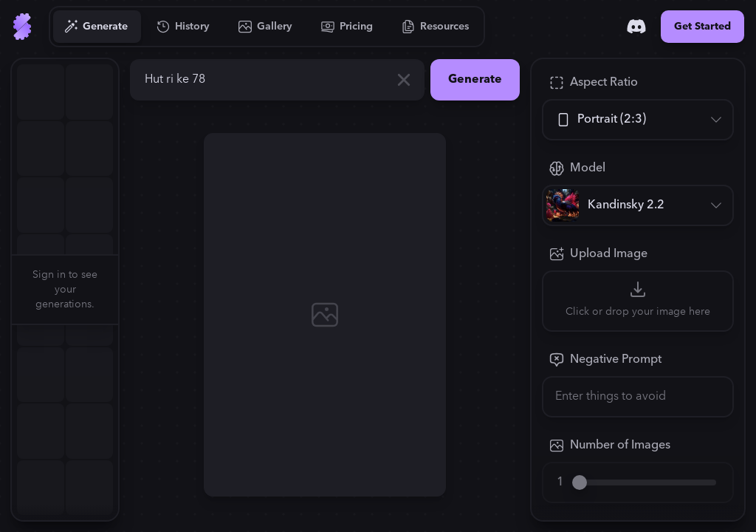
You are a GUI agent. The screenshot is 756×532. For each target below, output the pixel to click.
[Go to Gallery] (265, 26)
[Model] (637, 205)
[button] (127, 289)
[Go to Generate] (96, 26)
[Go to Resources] (436, 26)
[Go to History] (183, 26)
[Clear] (404, 79)
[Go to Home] (22, 26)
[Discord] (636, 27)
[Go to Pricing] (347, 26)
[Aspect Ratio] (637, 119)
